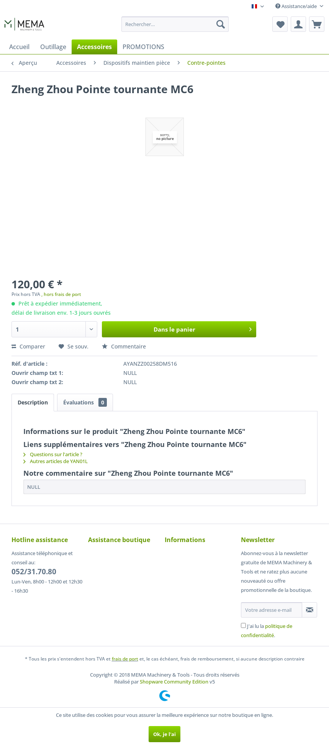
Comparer (28, 346)
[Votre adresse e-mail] (271, 610)
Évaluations (85, 402)
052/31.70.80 (33, 572)
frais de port (125, 659)
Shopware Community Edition (174, 681)
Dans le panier (203, 328)
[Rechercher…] (174, 24)
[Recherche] (221, 24)
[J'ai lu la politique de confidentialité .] (243, 625)
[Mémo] (280, 24)
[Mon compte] (298, 24)
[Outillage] (53, 46)
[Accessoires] (94, 46)
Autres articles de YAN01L (55, 461)
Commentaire (124, 346)
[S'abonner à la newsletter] (309, 610)
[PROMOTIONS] (143, 46)
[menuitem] (174, 24)
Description (33, 402)
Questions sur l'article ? (52, 454)
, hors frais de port (61, 294)
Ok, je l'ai (164, 734)
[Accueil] (19, 46)
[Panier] (316, 24)
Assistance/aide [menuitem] (296, 6)
